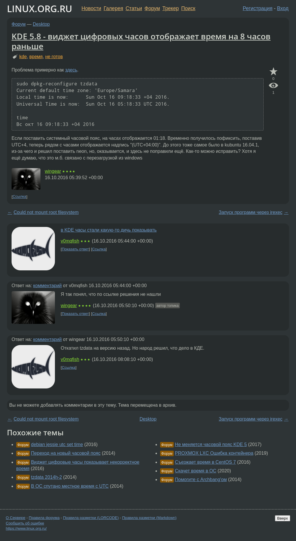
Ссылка (19, 197)
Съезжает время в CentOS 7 (205, 462)
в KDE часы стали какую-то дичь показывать (109, 230)
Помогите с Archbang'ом (201, 479)
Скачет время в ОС (195, 470)
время (36, 56)
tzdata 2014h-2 (46, 477)
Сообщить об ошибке (25, 523)
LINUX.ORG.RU (39, 8)
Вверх (282, 518)
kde (23, 56)
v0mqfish (70, 241)
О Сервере (15, 518)
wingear (53, 171)
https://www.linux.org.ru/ (26, 528)
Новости (91, 8)
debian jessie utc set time (57, 444)
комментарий (47, 285)
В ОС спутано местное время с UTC (70, 486)
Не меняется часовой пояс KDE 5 (211, 444)
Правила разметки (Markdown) (149, 518)
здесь (71, 69)
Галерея (113, 8)
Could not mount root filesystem (46, 212)
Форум (152, 8)
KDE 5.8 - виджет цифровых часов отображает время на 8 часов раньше (141, 41)
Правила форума (44, 518)
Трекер (170, 8)
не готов (54, 56)
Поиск (188, 8)
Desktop (41, 24)
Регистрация (258, 8)
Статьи (133, 8)
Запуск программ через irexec (250, 212)
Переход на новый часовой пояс (65, 453)
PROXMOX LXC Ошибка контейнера (214, 453)
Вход (282, 8)
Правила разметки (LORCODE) (91, 518)
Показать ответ (75, 249)
